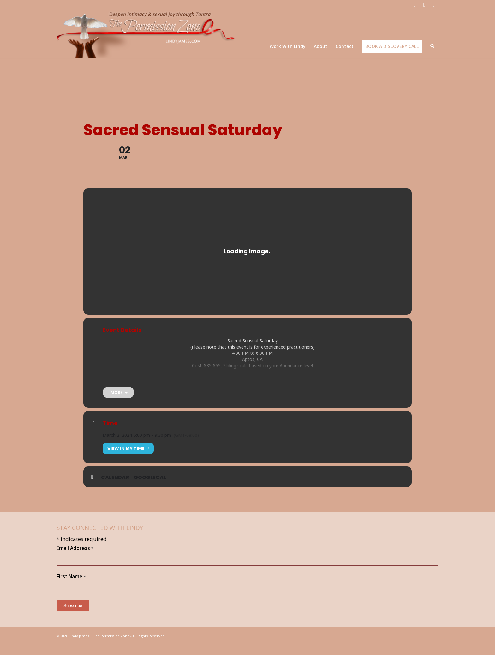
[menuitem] (288, 46)
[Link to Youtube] (424, 4)
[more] (118, 402)
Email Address (75, 557)
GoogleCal (150, 487)
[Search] (432, 46)
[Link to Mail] (433, 4)
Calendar (115, 487)
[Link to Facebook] (415, 4)
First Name (71, 586)
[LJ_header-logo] (147, 33)
